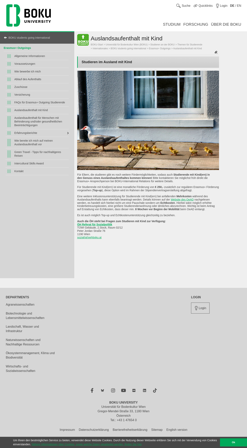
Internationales (100, 48)
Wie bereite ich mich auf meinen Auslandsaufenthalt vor (33, 142)
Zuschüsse (20, 86)
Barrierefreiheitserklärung (130, 429)
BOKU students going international (29, 37)
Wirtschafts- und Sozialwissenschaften (20, 368)
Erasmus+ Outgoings (17, 47)
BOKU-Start (97, 44)
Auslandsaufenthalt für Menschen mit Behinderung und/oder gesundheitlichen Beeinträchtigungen (38, 121)
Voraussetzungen (24, 63)
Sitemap (157, 429)
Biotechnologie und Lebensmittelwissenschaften (25, 316)
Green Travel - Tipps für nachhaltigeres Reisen (37, 153)
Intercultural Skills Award (29, 163)
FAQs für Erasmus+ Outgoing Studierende (39, 102)
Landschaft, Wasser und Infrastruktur (22, 329)
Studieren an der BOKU (162, 44)
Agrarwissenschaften (20, 304)
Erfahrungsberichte (25, 132)
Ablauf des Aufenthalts (27, 79)
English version (176, 429)
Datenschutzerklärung (94, 429)
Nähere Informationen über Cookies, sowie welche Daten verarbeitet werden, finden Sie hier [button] (87, 444)
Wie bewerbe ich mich (27, 71)
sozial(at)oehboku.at (89, 237)
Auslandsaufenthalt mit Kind (31, 110)
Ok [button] (233, 442)
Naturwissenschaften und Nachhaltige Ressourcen (23, 342)
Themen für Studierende (189, 44)
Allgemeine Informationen (29, 56)
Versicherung (22, 94)
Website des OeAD (182, 199)
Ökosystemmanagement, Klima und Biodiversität (30, 355)
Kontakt (18, 171)
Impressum (67, 429)
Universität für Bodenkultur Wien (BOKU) (127, 44)
